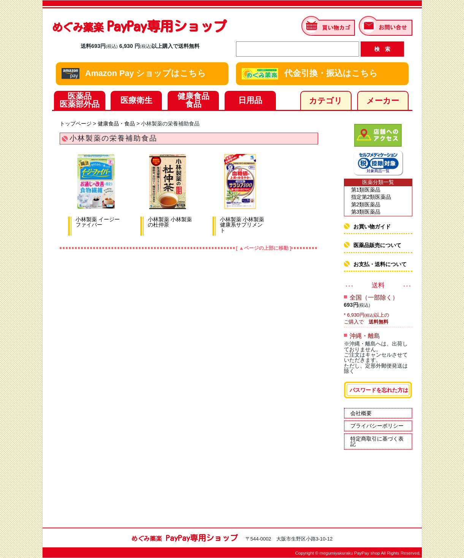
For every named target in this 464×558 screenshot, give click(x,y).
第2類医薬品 (366, 204)
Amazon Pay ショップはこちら (134, 73)
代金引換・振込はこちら (310, 73)
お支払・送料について (380, 264)
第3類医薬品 (366, 212)
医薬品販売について (377, 245)
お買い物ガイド (372, 227)
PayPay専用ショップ (139, 26)
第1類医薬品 (366, 190)
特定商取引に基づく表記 (377, 441)
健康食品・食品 (116, 123)
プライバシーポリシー (377, 426)
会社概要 (361, 413)
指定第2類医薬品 (371, 197)
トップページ (76, 123)
